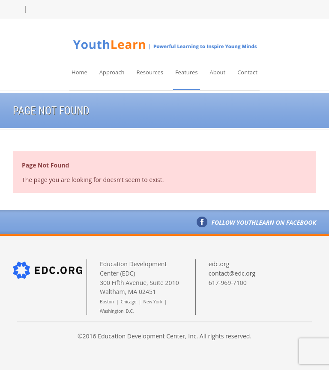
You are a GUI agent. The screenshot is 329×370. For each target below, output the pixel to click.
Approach (112, 72)
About (218, 72)
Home (79, 72)
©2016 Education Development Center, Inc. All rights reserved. (164, 336)
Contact (247, 72)
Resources (150, 72)
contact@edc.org (232, 273)
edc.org (219, 264)
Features (186, 72)
